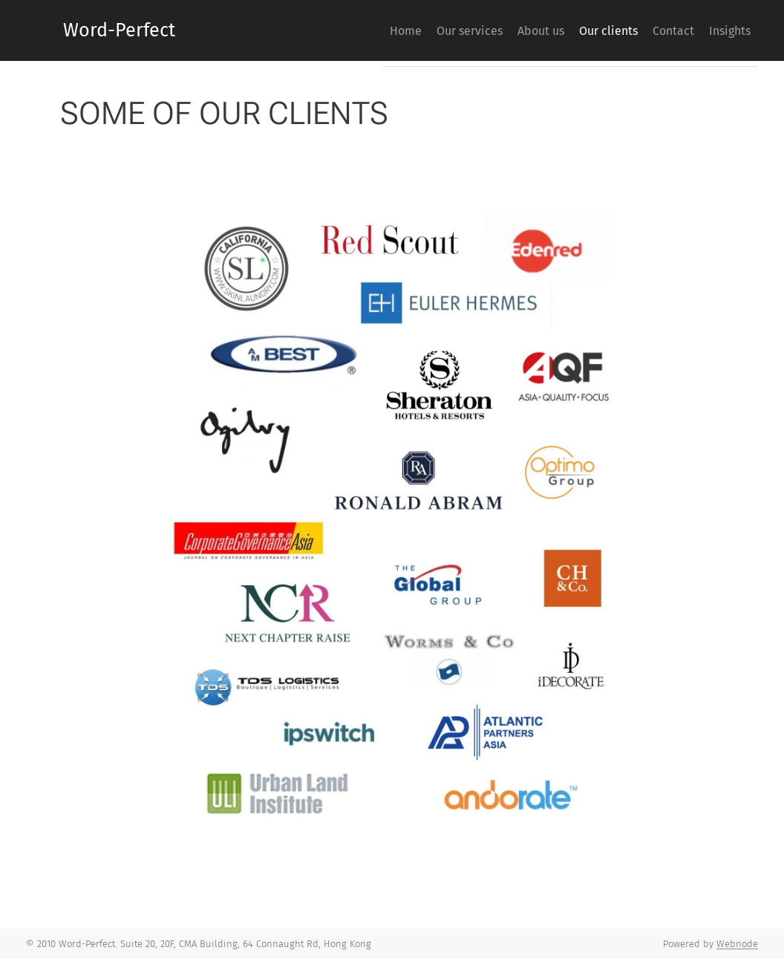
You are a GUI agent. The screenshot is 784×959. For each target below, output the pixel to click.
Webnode (737, 943)
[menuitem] (340, 30)
